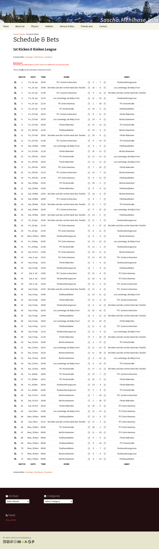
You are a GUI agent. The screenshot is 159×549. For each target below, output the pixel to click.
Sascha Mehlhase (23, 537)
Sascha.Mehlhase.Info (129, 20)
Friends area (87, 26)
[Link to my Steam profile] (29, 542)
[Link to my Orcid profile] (23, 542)
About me (20, 26)
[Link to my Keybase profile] (25, 542)
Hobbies (49, 26)
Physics (35, 26)
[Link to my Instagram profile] (15, 542)
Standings (29, 57)
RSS (7, 520)
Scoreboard (48, 57)
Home (6, 26)
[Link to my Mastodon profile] (11, 542)
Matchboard (38, 57)
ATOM (13, 520)
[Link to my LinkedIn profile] (4, 542)
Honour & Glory (67, 26)
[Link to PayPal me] (33, 542)
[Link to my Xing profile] (8, 542)
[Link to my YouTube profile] (19, 542)
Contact (103, 26)
